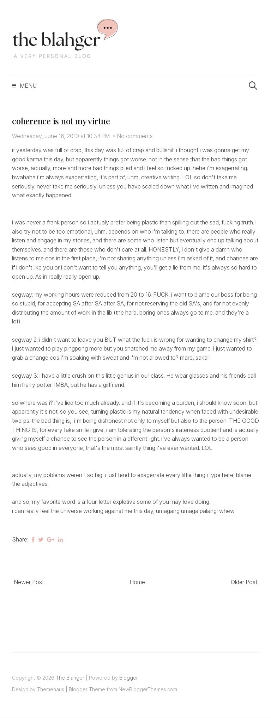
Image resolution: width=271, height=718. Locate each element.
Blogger (128, 678)
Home (137, 582)
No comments (135, 136)
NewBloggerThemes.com (148, 689)
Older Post (244, 582)
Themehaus (50, 689)
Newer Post (29, 582)
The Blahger (70, 678)
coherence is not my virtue (61, 120)
